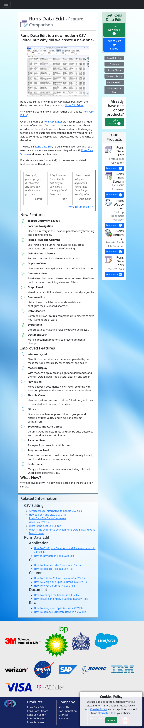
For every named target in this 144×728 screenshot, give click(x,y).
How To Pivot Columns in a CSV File (54, 585)
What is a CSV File (39, 522)
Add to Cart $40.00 (114, 44)
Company (66, 701)
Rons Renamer (35, 722)
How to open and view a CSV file (47, 514)
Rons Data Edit (43, 146)
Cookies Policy (98, 709)
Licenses (63, 714)
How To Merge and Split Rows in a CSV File (58, 608)
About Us (63, 707)
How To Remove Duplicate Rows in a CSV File (60, 612)
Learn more (114, 168)
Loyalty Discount (114, 122)
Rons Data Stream (37, 711)
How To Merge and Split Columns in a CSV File (60, 582)
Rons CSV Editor (74, 105)
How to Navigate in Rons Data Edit (54, 556)
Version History (114, 76)
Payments (64, 718)
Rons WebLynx (35, 718)
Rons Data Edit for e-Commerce (47, 518)
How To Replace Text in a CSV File (53, 569)
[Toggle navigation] (6, 4)
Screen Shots (114, 70)
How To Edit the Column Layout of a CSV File (60, 578)
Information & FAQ (114, 90)
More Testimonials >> (80, 206)
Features (114, 64)
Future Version (114, 82)
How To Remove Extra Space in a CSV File (58, 565)
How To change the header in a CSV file (57, 595)
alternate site (105, 713)
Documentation (67, 711)
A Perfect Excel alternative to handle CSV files (55, 511)
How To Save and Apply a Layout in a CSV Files (61, 598)
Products (34, 701)
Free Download (114, 30)
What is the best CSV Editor (45, 526)
